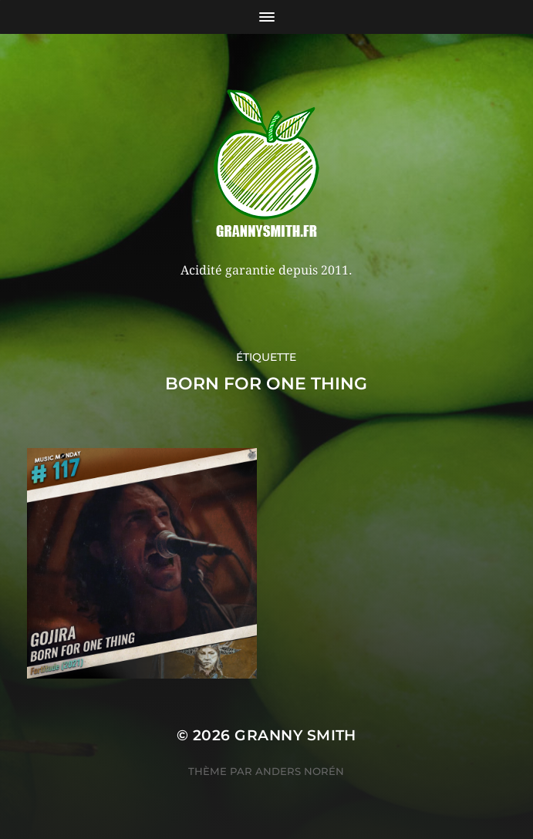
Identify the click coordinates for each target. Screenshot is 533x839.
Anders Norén (299, 771)
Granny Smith (295, 735)
